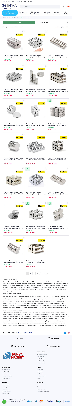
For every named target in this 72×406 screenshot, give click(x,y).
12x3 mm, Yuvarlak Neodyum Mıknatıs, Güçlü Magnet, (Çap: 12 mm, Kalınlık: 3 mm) (13, 159)
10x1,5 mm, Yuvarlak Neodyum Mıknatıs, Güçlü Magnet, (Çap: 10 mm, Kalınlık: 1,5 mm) (35, 56)
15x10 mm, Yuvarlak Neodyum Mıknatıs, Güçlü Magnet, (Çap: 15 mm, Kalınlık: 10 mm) (57, 193)
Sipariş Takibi (40, 369)
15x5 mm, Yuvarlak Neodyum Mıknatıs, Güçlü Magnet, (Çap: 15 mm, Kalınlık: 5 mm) (35, 261)
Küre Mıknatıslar (6, 369)
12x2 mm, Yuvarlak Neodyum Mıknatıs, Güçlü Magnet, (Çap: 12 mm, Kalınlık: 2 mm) (57, 124)
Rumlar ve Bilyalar (6, 378)
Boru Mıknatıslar (6, 371)
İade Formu (39, 374)
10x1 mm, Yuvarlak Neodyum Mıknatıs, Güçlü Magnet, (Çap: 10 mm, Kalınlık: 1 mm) (13, 56)
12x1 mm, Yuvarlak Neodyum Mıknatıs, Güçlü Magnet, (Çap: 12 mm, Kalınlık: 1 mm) (13, 124)
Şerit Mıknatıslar (41, 361)
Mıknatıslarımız (38, 299)
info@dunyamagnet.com (43, 391)
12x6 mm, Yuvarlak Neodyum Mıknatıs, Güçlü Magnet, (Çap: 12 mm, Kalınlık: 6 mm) (57, 159)
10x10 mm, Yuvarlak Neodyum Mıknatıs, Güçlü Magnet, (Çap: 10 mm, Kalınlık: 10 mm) (57, 56)
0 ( (37, 389)
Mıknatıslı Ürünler (41, 363)
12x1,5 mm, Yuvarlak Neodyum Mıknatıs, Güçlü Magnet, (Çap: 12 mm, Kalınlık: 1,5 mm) (35, 124)
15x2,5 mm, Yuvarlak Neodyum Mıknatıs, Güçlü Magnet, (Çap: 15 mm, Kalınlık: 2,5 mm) (57, 227)
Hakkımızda (40, 387)
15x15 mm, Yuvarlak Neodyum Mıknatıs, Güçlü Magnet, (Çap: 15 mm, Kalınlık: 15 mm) (13, 227)
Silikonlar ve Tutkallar (7, 376)
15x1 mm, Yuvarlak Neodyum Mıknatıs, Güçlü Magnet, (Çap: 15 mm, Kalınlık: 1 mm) (13, 193)
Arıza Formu (40, 371)
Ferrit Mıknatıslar (41, 356)
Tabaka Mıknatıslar (41, 358)
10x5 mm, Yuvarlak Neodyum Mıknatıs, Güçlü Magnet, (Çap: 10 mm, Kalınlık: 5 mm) (57, 90)
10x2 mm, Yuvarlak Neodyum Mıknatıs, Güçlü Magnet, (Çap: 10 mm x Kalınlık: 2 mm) (13, 90)
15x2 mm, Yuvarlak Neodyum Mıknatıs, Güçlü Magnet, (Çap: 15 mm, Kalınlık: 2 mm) (35, 227)
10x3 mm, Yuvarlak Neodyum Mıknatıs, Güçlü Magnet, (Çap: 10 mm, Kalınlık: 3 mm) (35, 90)
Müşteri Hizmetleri (41, 376)
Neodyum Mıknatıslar (42, 354)
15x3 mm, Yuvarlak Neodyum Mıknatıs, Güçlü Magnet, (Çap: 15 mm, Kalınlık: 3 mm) (13, 261)
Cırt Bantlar (4, 374)
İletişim (38, 378)
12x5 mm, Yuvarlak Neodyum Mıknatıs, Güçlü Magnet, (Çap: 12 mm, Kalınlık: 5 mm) (35, 159)
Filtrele (19, 22)
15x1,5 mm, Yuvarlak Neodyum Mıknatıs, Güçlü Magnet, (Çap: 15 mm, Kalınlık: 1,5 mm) (35, 193)
